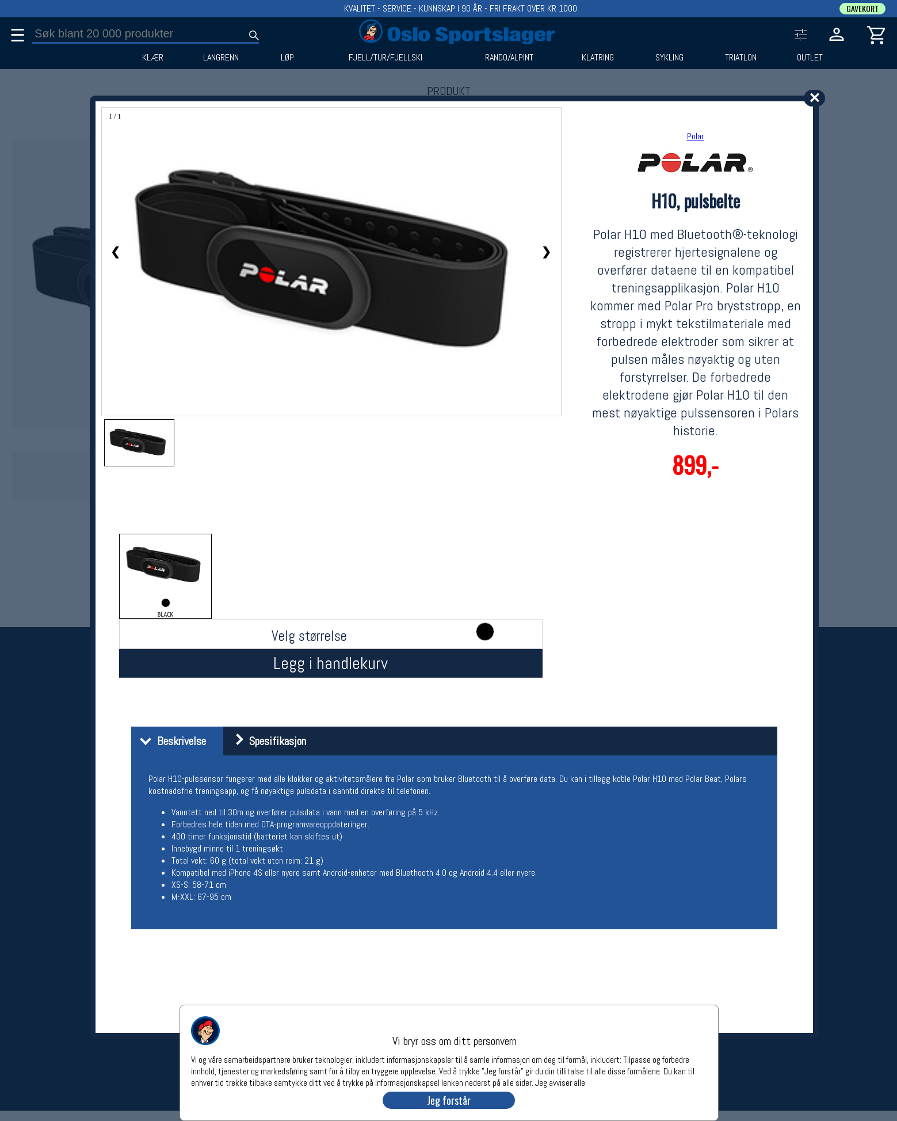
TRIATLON (741, 57)
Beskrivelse (170, 741)
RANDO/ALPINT (509, 57)
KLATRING (598, 57)
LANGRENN (221, 57)
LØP (287, 57)
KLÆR (152, 57)
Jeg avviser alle (560, 1082)
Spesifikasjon (266, 741)
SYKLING (669, 57)
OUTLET (810, 57)
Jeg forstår (449, 1100)
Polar (695, 136)
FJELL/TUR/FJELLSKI (385, 57)
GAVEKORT (862, 8)
